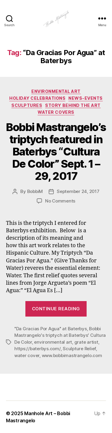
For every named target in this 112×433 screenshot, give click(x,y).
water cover (26, 355)
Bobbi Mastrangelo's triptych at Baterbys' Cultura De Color (60, 335)
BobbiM (35, 191)
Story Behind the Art (72, 105)
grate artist (86, 342)
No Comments (60, 201)
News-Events (85, 98)
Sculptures (26, 105)
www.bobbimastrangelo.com (72, 355)
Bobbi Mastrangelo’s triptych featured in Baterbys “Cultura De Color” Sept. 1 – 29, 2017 (56, 152)
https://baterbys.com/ (37, 348)
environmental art (53, 342)
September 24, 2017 (78, 191)
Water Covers (56, 112)
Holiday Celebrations (37, 98)
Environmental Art (56, 91)
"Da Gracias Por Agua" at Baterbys (50, 328)
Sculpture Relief (79, 348)
